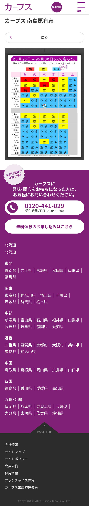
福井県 (58, 320)
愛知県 (58, 326)
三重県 (10, 345)
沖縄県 (58, 413)
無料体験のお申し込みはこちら (44, 227)
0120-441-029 (44, 207)
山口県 (73, 370)
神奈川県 (28, 295)
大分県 (10, 413)
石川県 (42, 320)
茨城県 (10, 301)
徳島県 (10, 388)
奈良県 (10, 351)
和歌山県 (28, 351)
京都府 (42, 345)
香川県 (26, 388)
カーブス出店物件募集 (21, 487)
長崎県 (61, 406)
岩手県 (26, 270)
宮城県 (42, 270)
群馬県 (26, 301)
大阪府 (58, 345)
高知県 (58, 388)
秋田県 (58, 270)
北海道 (10, 252)
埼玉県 (46, 295)
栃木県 (42, 301)
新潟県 (10, 320)
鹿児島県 (44, 406)
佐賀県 (42, 413)
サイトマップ (15, 451)
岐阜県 (26, 326)
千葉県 (61, 295)
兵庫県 (73, 345)
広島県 (58, 370)
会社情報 (11, 444)
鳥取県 (10, 370)
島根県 (26, 370)
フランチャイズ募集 (19, 480)
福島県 (10, 276)
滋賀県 (26, 345)
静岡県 (42, 326)
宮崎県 (26, 413)
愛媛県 (42, 388)
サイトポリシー (16, 458)
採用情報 (11, 473)
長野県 (10, 326)
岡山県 (42, 370)
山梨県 (73, 320)
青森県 (10, 270)
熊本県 (26, 406)
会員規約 (11, 465)
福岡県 (10, 406)
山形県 (73, 270)
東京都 (10, 295)
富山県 (26, 320)
